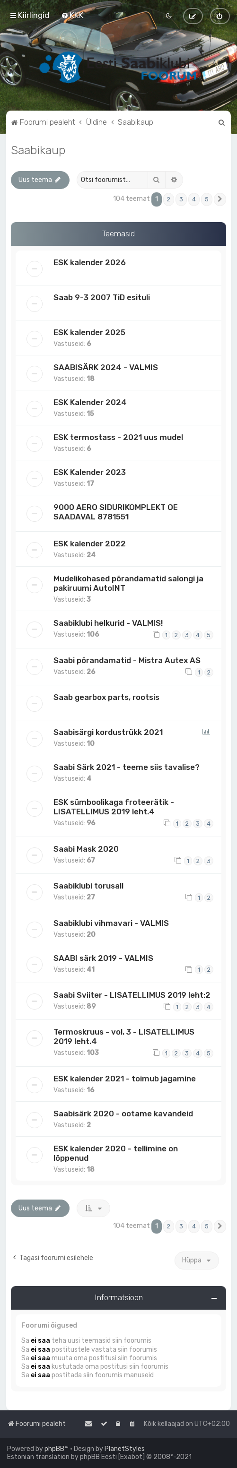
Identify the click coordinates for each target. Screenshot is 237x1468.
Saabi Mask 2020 (86, 849)
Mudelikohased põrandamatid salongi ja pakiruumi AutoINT (128, 583)
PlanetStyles (125, 1449)
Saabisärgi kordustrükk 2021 (108, 732)
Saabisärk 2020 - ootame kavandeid (123, 1113)
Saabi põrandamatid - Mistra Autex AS (127, 660)
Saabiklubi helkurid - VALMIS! (108, 623)
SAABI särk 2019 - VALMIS (103, 958)
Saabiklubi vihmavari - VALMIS (111, 923)
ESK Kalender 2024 (90, 402)
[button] (220, 199)
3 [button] (181, 199)
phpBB (54, 1449)
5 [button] (207, 199)
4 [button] (194, 199)
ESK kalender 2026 (89, 262)
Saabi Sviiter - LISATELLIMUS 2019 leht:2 (132, 995)
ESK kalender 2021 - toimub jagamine (124, 1078)
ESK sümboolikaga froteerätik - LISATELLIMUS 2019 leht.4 (113, 806)
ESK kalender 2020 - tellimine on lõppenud (115, 1153)
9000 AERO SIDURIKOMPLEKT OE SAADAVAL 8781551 (115, 511)
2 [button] (168, 199)
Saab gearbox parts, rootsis (106, 697)
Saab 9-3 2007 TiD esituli (101, 297)
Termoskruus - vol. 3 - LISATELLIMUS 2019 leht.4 (123, 1036)
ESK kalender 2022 (89, 543)
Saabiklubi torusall (88, 885)
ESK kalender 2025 (89, 332)
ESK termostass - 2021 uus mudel (118, 437)
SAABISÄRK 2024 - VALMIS (105, 367)
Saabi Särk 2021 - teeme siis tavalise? (126, 767)
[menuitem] (72, 15)
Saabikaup (38, 150)
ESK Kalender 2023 (89, 472)
